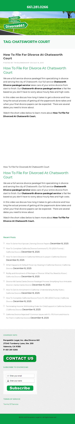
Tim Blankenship (22, 63)
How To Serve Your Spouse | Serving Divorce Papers (28, 244)
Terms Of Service (10, 404)
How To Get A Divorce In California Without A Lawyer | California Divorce (36, 257)
